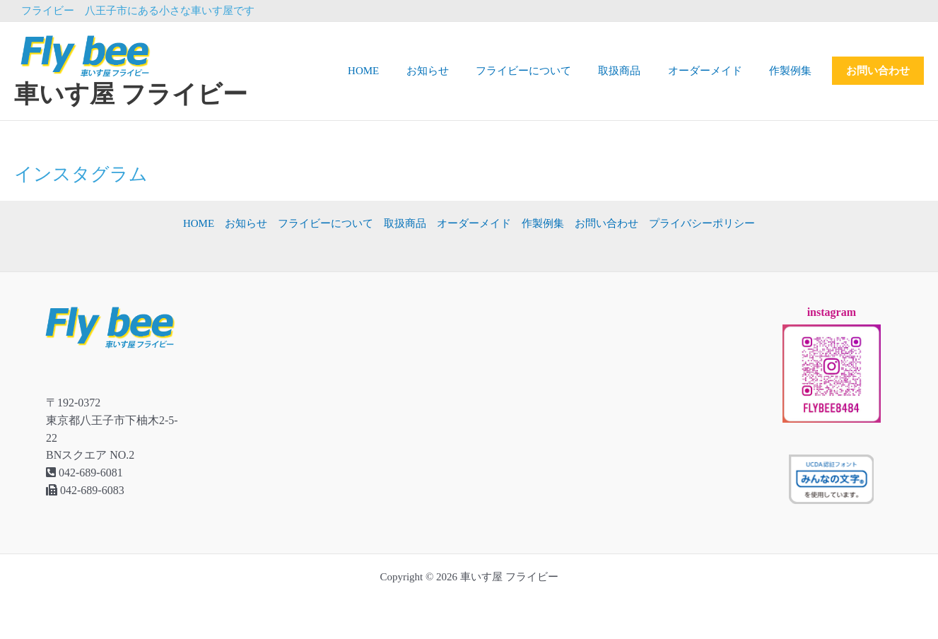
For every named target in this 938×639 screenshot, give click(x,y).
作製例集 (793, 70)
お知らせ (454, 70)
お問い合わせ (878, 70)
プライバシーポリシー (702, 223)
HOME (395, 70)
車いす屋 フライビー (130, 94)
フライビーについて (544, 70)
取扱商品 (634, 70)
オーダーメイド (713, 70)
